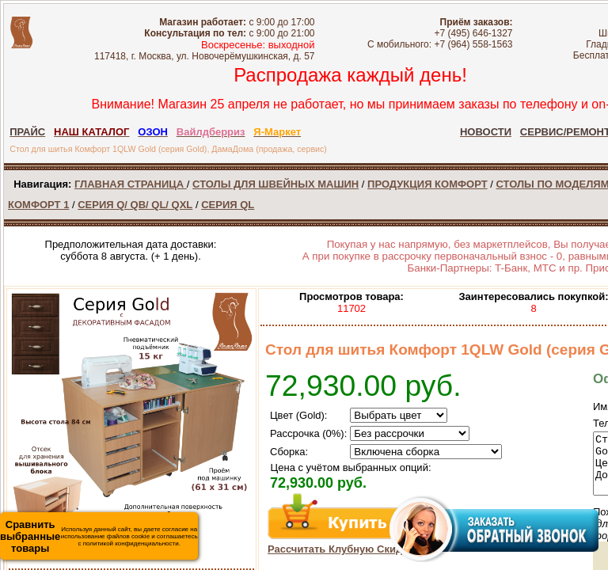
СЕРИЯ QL (227, 205)
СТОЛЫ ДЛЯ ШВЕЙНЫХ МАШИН (275, 184)
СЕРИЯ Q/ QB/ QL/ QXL (135, 205)
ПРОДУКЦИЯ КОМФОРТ (427, 184)
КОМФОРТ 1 (38, 205)
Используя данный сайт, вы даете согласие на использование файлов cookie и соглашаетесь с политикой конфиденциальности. (99, 536)
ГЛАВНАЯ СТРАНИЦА (130, 184)
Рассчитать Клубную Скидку (340, 549)
